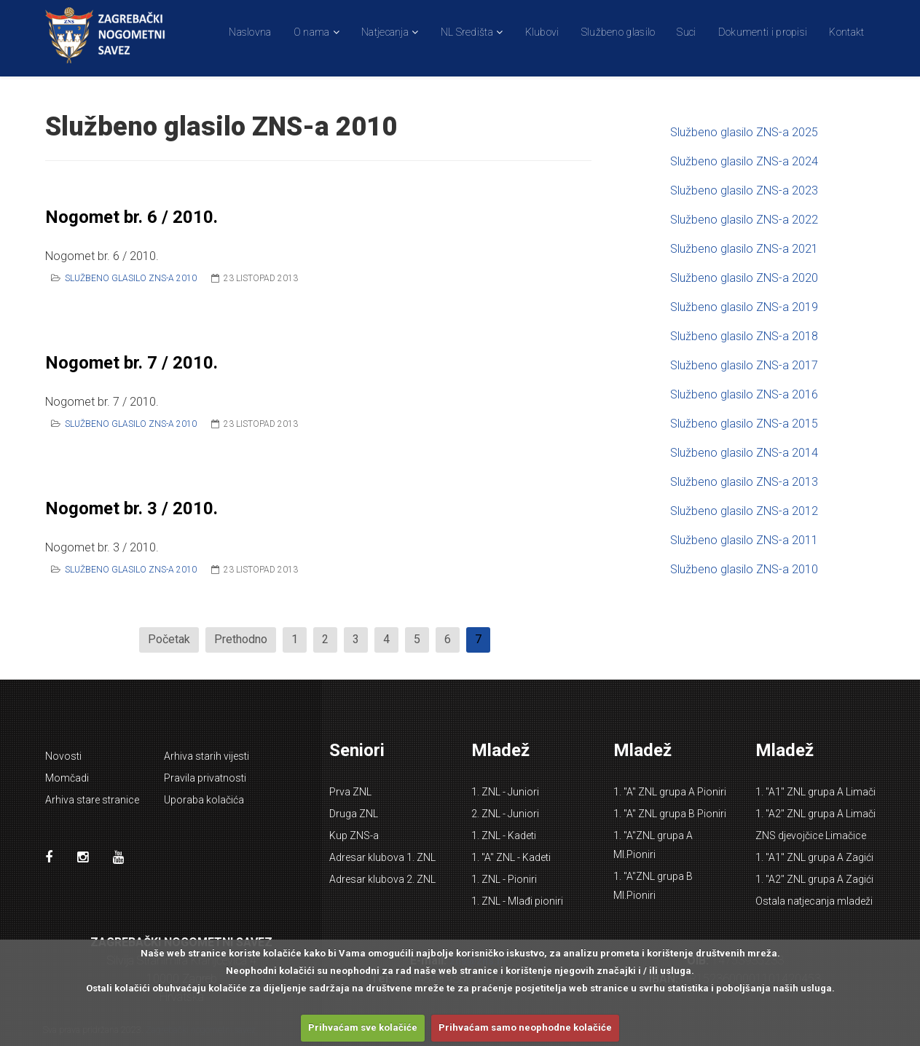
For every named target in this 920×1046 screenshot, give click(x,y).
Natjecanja (385, 32)
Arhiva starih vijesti (206, 756)
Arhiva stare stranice (92, 800)
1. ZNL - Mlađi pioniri (517, 901)
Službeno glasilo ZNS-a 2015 (744, 423)
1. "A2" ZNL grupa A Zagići (814, 879)
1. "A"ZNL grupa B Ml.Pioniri (653, 885)
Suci (686, 32)
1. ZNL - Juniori (505, 792)
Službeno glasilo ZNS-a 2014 (744, 453)
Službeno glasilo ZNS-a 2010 (131, 278)
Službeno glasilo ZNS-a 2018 (744, 336)
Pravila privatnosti (205, 778)
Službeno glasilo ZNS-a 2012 (744, 511)
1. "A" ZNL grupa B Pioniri (669, 813)
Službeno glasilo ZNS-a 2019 (744, 307)
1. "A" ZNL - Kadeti (511, 857)
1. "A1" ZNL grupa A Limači (815, 792)
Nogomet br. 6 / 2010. (131, 217)
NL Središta (467, 32)
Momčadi (67, 778)
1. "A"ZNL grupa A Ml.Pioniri (653, 845)
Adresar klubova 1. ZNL (382, 857)
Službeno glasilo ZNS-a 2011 (744, 540)
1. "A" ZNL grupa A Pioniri (669, 792)
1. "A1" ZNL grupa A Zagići (814, 857)
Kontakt (846, 32)
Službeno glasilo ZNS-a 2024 (744, 161)
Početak (169, 639)
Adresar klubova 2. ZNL (382, 879)
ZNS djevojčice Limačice (810, 835)
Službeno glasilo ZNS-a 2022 (744, 220)
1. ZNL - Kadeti (503, 835)
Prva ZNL (350, 792)
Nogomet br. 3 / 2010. (131, 508)
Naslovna (250, 32)
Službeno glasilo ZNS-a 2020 (744, 278)
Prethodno (240, 639)
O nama (312, 32)
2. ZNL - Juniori (505, 813)
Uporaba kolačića (204, 800)
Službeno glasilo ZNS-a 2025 (744, 132)
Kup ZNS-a (354, 835)
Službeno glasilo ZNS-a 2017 (744, 365)
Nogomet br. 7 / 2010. (131, 363)
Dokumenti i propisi (763, 32)
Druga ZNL (353, 813)
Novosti (63, 756)
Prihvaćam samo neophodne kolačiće (525, 1027)
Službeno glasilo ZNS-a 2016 (744, 394)
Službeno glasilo (618, 32)
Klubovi (542, 32)
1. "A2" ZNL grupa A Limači (815, 813)
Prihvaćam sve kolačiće (362, 1027)
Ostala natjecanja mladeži (814, 901)
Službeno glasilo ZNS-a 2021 (744, 249)
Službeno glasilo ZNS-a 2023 (744, 190)
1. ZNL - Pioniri (504, 879)
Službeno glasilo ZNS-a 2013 (744, 482)
